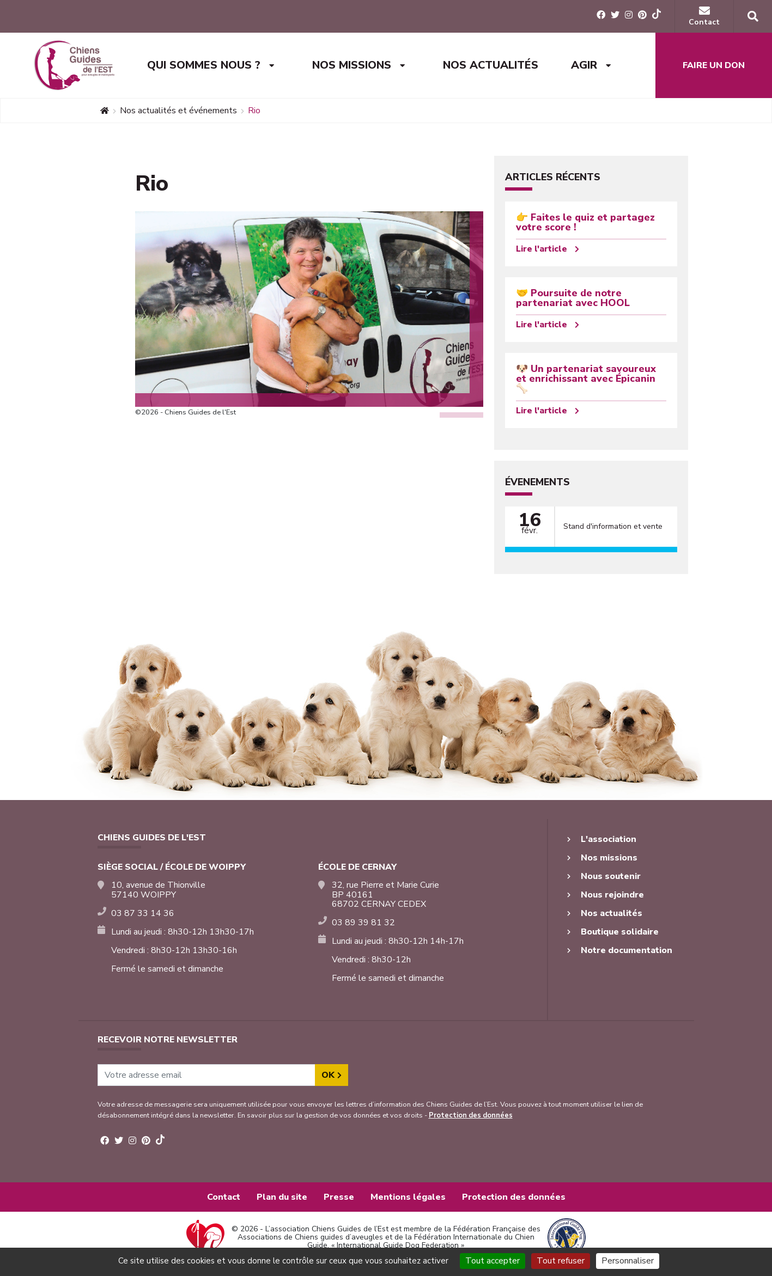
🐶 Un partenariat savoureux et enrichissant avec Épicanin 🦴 (586, 378)
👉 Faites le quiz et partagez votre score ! (585, 222)
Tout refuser (561, 1261)
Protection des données (471, 1115)
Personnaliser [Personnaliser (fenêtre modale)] (627, 1261)
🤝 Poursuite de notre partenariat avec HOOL (573, 298)
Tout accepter (492, 1261)
